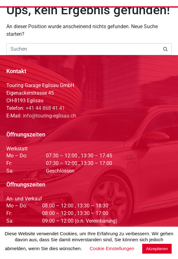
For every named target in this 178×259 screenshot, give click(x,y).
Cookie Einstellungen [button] (112, 248)
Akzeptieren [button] (157, 248)
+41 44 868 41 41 (45, 108)
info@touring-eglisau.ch (49, 116)
